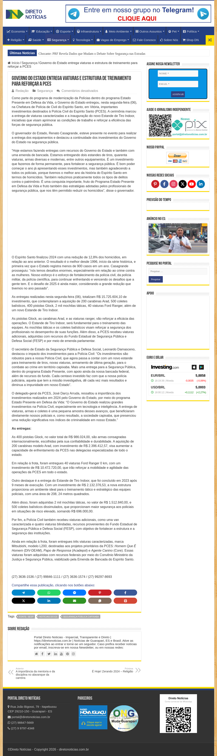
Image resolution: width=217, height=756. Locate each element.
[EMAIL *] (178, 84)
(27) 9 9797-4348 (21, 728)
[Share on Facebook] (125, 593)
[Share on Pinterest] (100, 593)
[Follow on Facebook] (164, 184)
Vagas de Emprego (111, 40)
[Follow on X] (183, 184)
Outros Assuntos (148, 31)
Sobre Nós (169, 40)
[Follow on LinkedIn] (201, 184)
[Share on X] (23, 601)
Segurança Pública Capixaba (81, 616)
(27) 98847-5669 (21, 722)
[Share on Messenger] (74, 593)
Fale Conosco (144, 40)
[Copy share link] (100, 601)
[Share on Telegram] (23, 593)
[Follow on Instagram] (173, 184)
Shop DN (191, 40)
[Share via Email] (74, 601)
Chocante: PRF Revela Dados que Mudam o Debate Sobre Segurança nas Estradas (91, 53)
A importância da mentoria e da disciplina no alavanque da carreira (36, 673)
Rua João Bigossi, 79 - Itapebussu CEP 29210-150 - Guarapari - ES (32, 709)
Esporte (63, 31)
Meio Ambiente (117, 31)
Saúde (34, 40)
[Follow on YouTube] (192, 184)
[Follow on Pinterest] (155, 184)
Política (190, 31)
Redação (22, 91)
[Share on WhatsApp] (49, 593)
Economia (16, 31)
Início (13, 63)
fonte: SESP (26, 616)
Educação (40, 31)
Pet (172, 31)
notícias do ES (48, 616)
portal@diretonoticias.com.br (29, 717)
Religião (14, 40)
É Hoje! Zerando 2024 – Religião (112, 670)
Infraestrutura (88, 31)
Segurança (57, 40)
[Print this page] (125, 601)
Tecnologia (81, 40)
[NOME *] (178, 73)
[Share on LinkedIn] (49, 601)
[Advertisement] (74, 225)
